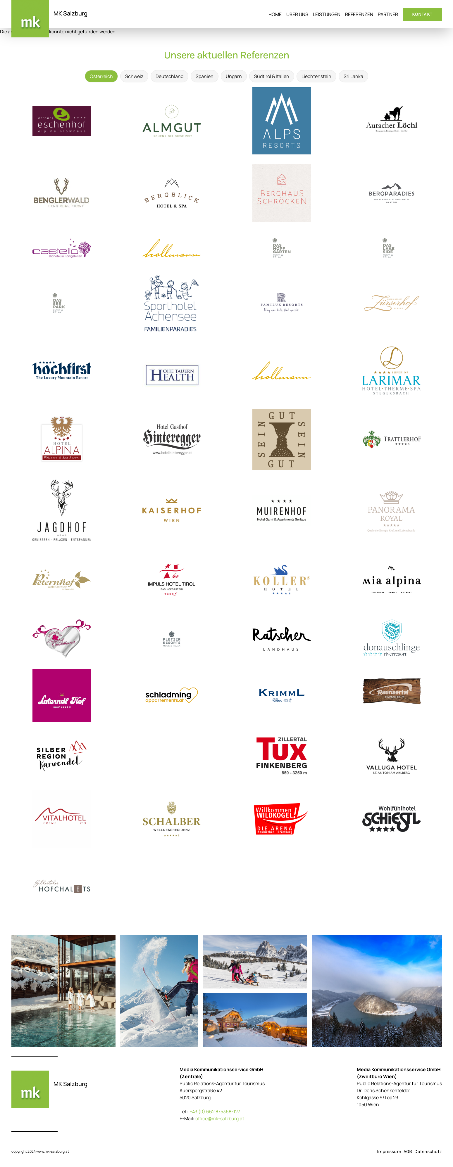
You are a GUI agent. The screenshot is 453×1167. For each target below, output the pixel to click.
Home (275, 14)
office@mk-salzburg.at (219, 1118)
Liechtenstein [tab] (316, 76)
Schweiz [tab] (134, 76)
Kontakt (422, 14)
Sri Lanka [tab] (353, 76)
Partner (388, 14)
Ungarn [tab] (234, 76)
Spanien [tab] (204, 76)
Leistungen (326, 14)
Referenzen (359, 14)
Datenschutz (428, 1151)
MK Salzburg (70, 13)
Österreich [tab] (101, 76)
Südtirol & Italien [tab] (271, 76)
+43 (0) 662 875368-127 (215, 1111)
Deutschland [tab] (169, 76)
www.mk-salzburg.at (52, 1151)
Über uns (297, 14)
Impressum (389, 1151)
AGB (408, 1151)
